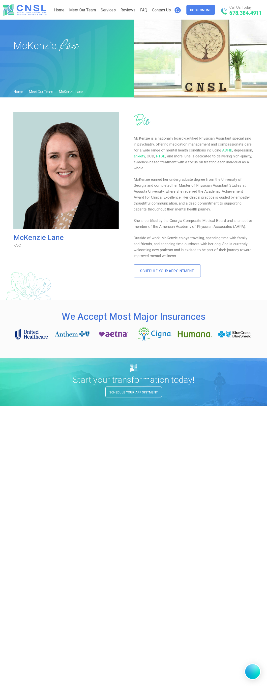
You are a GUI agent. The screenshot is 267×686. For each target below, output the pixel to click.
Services (109, 10)
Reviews (128, 10)
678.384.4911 (247, 13)
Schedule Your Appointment (168, 271)
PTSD (160, 156)
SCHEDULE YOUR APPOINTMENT (168, 503)
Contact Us (162, 10)
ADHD (227, 150)
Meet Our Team (83, 10)
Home (60, 10)
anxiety (139, 156)
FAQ (144, 10)
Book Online (202, 10)
